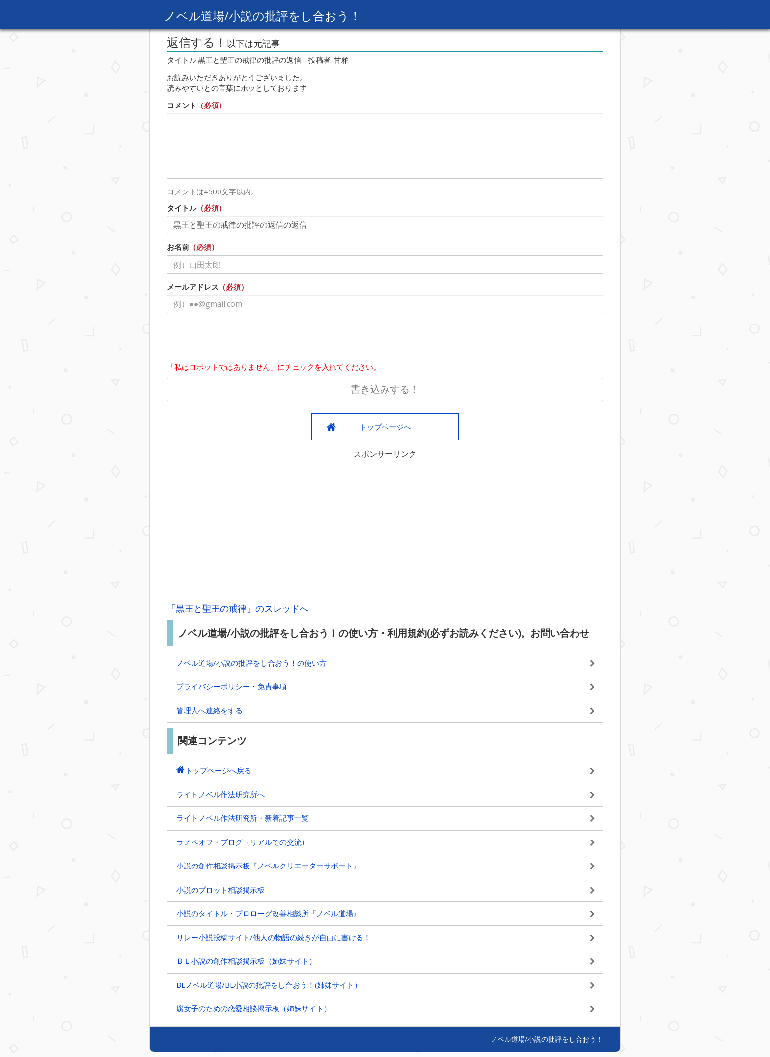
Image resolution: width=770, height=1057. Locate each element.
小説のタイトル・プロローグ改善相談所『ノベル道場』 (268, 913)
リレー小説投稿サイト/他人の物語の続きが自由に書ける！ (273, 937)
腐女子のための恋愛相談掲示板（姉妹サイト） (253, 1008)
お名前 (178, 247)
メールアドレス (193, 287)
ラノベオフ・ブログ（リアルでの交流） (242, 842)
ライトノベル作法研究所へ (220, 794)
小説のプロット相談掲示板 (220, 889)
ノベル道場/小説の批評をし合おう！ (262, 15)
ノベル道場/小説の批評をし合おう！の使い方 (251, 663)
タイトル (181, 208)
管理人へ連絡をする (209, 710)
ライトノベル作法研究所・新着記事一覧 (242, 818)
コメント (181, 105)
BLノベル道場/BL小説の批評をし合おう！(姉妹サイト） (268, 985)
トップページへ (385, 427)
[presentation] (241, 340)
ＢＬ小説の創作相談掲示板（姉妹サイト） (246, 961)
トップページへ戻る (218, 770)
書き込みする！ (385, 389)
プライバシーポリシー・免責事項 (231, 686)
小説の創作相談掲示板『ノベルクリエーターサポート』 (268, 865)
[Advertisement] (385, 528)
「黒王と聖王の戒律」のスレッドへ (237, 608)
